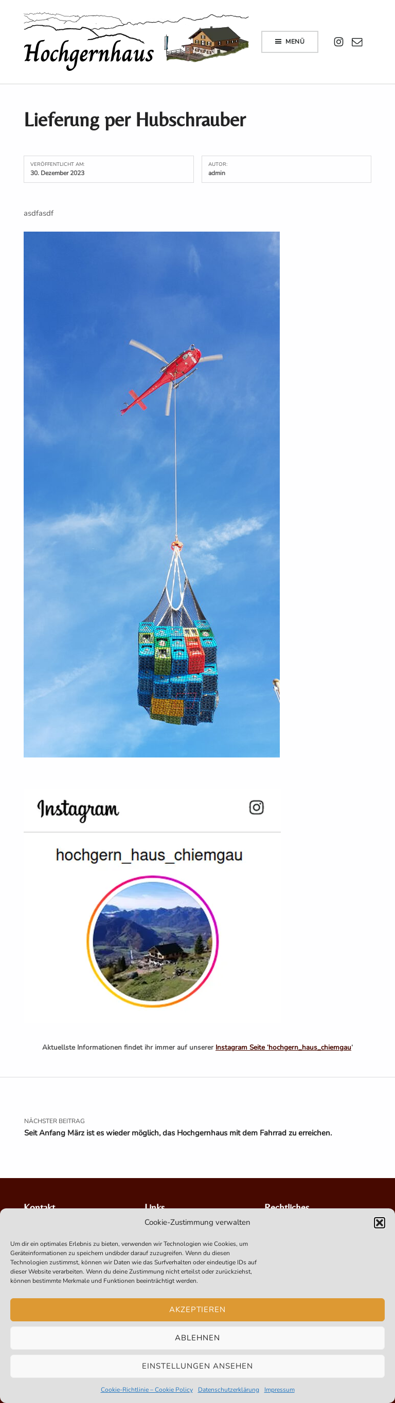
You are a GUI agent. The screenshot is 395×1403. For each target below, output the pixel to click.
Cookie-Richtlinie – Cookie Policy (147, 1390)
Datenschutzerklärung (228, 1390)
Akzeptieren (197, 1309)
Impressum (279, 1390)
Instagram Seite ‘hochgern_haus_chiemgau (283, 1047)
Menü (295, 41)
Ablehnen (197, 1338)
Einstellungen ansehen (197, 1366)
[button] (379, 1223)
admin (216, 173)
